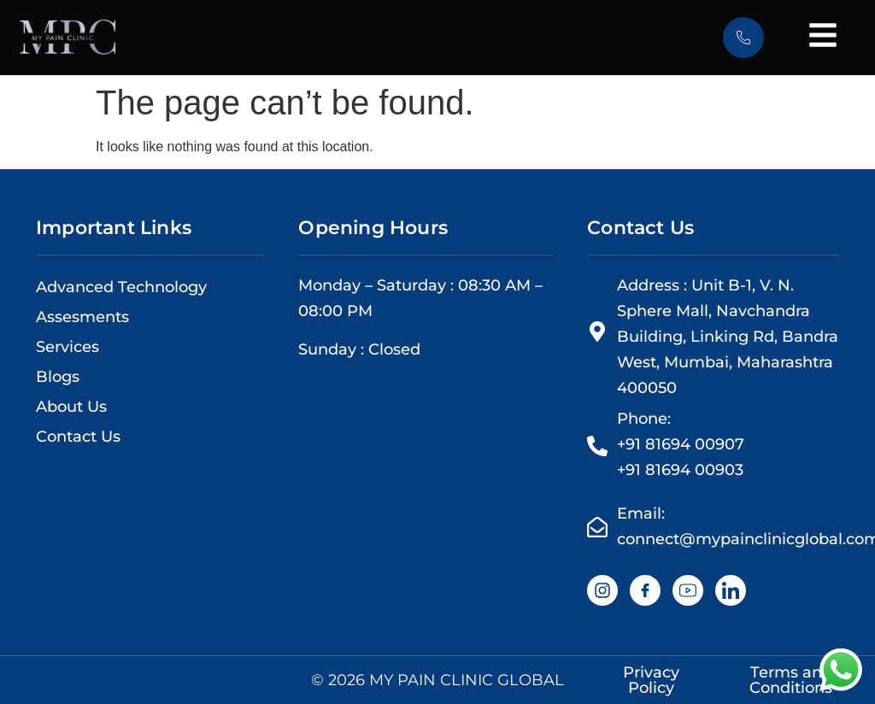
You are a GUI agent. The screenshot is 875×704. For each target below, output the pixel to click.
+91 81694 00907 (680, 444)
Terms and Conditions (790, 680)
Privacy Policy (651, 680)
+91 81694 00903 (680, 470)
